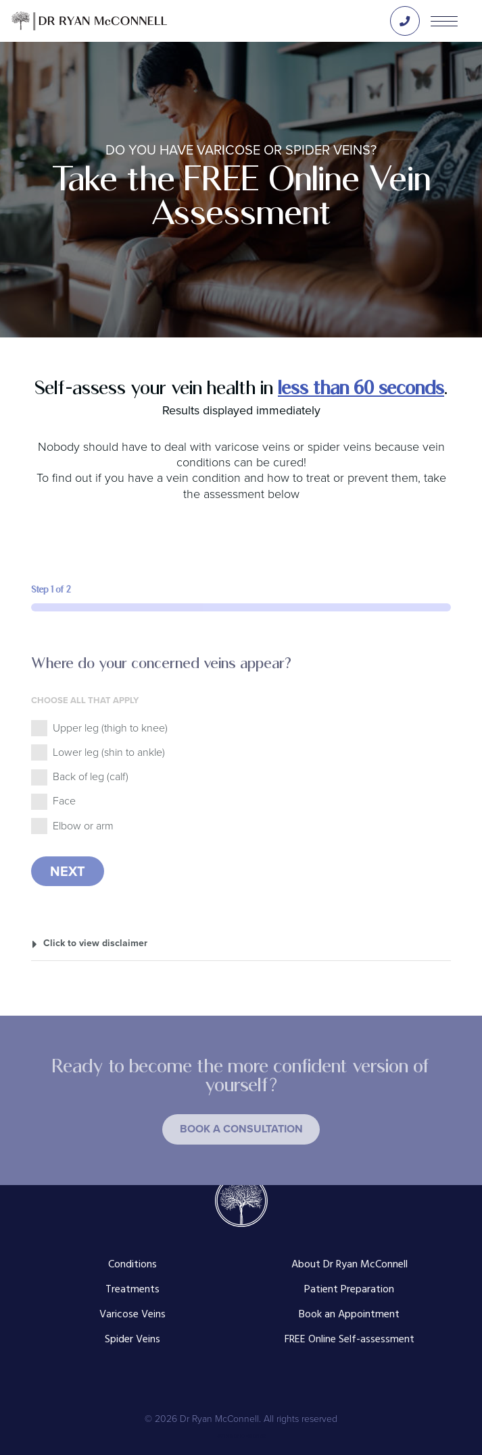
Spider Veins (132, 1340)
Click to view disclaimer (95, 943)
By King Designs (241, 1436)
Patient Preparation (349, 1290)
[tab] (241, 942)
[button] (241, 1129)
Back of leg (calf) (90, 776)
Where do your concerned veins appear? (161, 662)
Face (64, 800)
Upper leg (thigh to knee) (110, 727)
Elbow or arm (83, 825)
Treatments (132, 1290)
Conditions (132, 1265)
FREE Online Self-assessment (349, 1340)
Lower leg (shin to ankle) (109, 752)
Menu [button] (444, 20)
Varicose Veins (132, 1315)
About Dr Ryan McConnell (349, 1265)
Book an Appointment (349, 1315)
